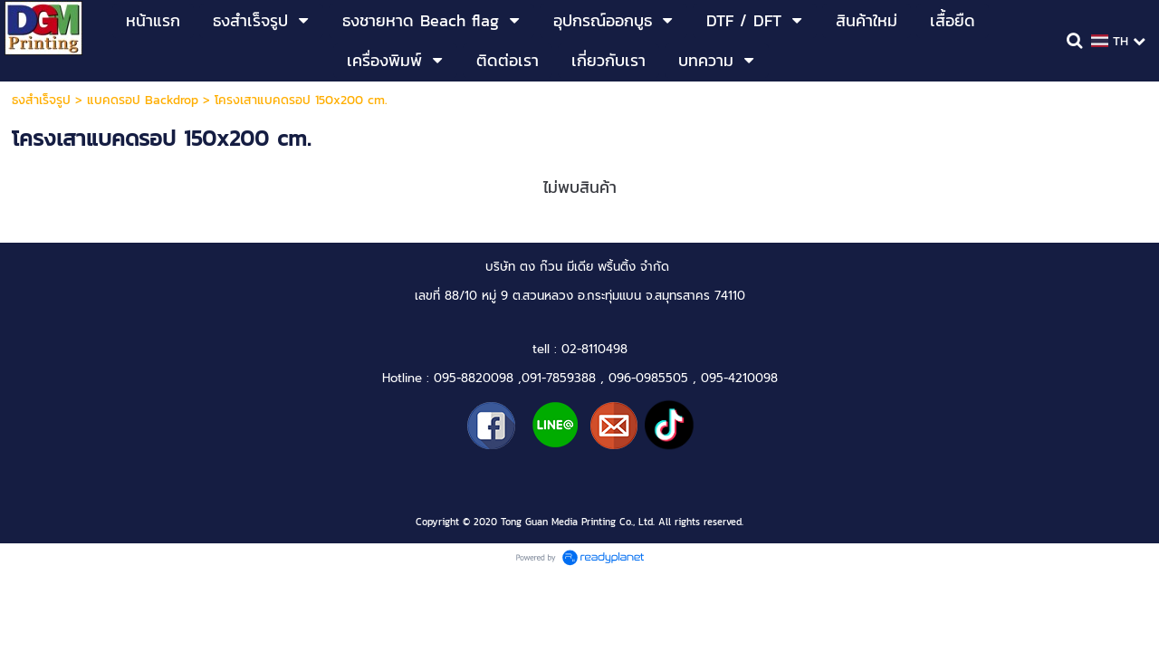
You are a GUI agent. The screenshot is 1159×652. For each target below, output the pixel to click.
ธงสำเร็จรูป (41, 100)
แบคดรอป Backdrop (142, 100)
